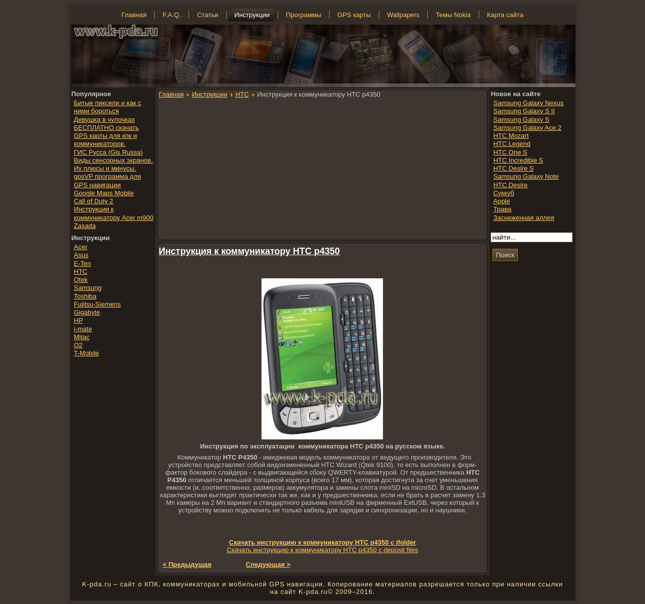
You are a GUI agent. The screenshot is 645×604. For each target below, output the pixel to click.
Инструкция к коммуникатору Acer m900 (114, 213)
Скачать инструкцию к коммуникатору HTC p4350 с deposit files (322, 550)
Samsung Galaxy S (521, 119)
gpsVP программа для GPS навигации (107, 180)
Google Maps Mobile (104, 193)
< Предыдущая (187, 564)
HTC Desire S (513, 168)
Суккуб (503, 193)
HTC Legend (512, 143)
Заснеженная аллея (523, 217)
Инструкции (209, 94)
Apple (501, 201)
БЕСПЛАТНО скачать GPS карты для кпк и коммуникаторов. (106, 136)
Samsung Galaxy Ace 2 (527, 127)
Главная (171, 94)
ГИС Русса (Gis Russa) (108, 152)
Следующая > (268, 564)
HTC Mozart (511, 135)
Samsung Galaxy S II (524, 111)
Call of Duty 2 (93, 201)
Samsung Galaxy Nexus (528, 103)
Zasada (85, 226)
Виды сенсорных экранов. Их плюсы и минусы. (113, 164)
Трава (502, 209)
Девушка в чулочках (104, 119)
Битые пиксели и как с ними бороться (108, 107)
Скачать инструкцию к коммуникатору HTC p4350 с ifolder (322, 542)
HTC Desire (510, 185)
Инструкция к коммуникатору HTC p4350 (249, 251)
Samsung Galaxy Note (526, 176)
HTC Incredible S (518, 160)
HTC (242, 94)
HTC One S (510, 152)
